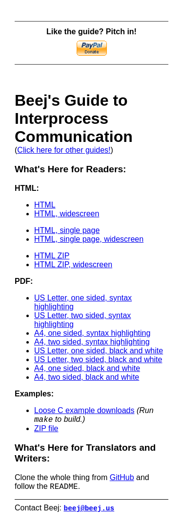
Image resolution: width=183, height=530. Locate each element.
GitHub (122, 479)
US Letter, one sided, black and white (98, 350)
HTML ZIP (51, 256)
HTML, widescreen (66, 213)
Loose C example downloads (84, 410)
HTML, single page (67, 230)
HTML (45, 205)
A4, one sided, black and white (87, 368)
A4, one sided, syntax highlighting (92, 333)
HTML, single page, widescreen (88, 239)
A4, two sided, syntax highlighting (92, 342)
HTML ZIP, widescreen (73, 264)
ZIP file (46, 430)
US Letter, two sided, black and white (98, 359)
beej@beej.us (89, 511)
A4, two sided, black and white (86, 377)
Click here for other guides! (63, 150)
